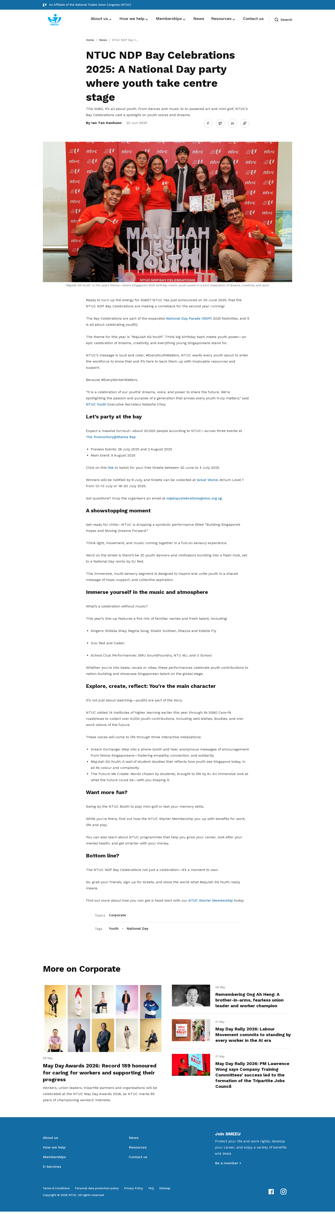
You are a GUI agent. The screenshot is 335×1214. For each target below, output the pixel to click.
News (103, 40)
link (111, 467)
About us (50, 1140)
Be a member (226, 1165)
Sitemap (164, 1190)
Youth (114, 928)
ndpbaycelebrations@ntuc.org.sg (194, 497)
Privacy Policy (133, 1190)
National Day (137, 928)
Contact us (138, 1159)
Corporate (117, 914)
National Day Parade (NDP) (189, 317)
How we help (54, 1150)
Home (90, 40)
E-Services (52, 1169)
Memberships (54, 1159)
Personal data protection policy (97, 1190)
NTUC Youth (96, 403)
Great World (207, 479)
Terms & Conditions (56, 1190)
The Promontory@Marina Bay (110, 436)
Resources (138, 1150)
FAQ (151, 1190)
